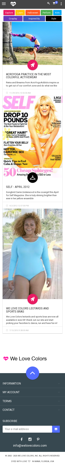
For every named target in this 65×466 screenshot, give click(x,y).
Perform (47, 12)
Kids (57, 12)
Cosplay (13, 18)
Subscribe (10, 421)
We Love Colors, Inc (28, 456)
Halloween (33, 12)
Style (53, 18)
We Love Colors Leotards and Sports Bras (27, 310)
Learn (20, 12)
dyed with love (19, 461)
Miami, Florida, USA (44, 461)
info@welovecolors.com (30, 445)
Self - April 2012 (18, 187)
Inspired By (34, 18)
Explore (9, 12)
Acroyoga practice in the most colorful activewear (28, 76)
